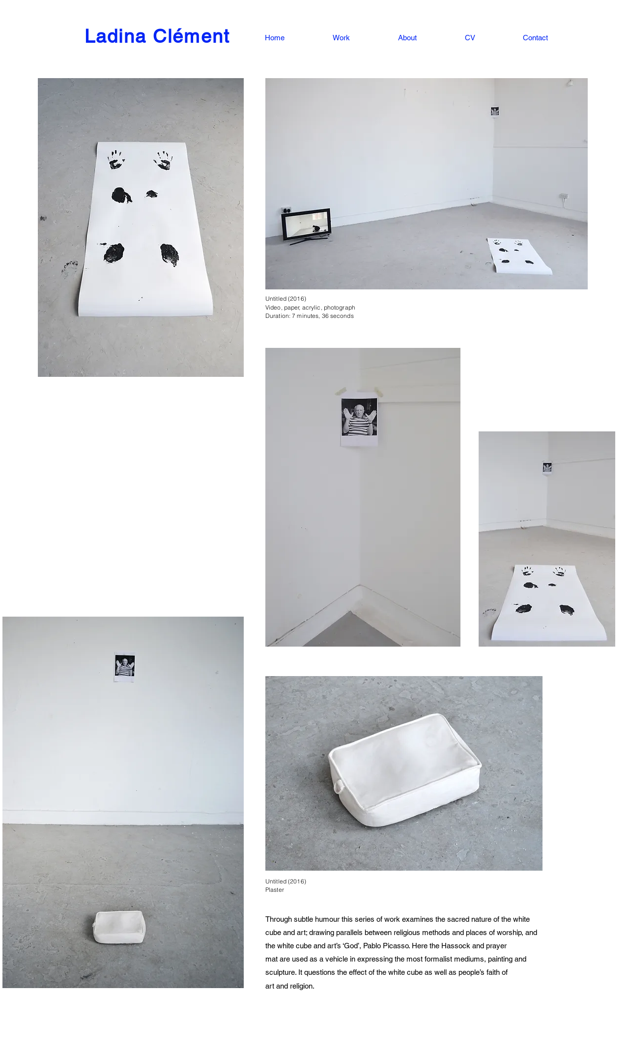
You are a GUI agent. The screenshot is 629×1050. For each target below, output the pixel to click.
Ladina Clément (157, 36)
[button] (324, 37)
